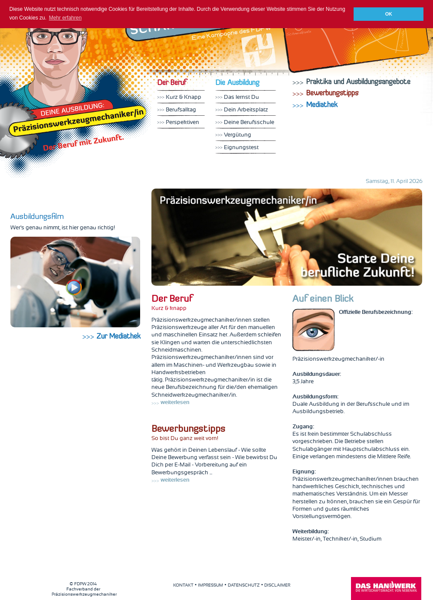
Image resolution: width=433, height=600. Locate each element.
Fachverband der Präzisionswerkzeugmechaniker (84, 589)
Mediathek (394, 49)
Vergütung (233, 135)
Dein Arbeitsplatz (241, 110)
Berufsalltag (176, 110)
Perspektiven (178, 122)
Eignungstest (237, 147)
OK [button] (388, 13)
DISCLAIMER (277, 585)
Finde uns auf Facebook (319, 58)
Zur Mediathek (111, 337)
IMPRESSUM (210, 585)
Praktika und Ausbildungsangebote (351, 82)
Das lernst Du (237, 97)
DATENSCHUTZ (244, 585)
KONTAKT (183, 585)
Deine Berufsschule (244, 122)
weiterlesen (170, 402)
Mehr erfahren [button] (65, 18)
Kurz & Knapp (179, 97)
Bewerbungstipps (325, 93)
